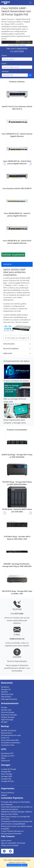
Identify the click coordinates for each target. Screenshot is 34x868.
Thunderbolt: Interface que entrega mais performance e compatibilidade (16, 822)
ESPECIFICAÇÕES (9, 344)
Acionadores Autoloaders (10, 742)
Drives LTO (5, 738)
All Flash (4, 722)
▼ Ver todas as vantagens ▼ (17, 338)
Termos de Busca (7, 793)
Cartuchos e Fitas (7, 745)
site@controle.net (17, 639)
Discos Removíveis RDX (10, 740)
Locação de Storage (8, 769)
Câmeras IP (5, 761)
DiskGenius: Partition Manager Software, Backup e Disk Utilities (16, 813)
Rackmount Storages (9, 715)
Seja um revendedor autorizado (13, 843)
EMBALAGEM (7, 353)
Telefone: (5, 71)
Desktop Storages (8, 717)
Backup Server (6, 733)
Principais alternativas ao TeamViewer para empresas (15, 803)
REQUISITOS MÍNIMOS (11, 349)
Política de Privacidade (9, 845)
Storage (4, 707)
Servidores (5, 687)
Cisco (23, 45)
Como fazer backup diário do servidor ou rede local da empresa (16, 808)
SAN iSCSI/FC (6, 697)
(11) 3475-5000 (17, 51)
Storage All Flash (7, 781)
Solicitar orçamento (13, 254)
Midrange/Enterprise (9, 699)
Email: (4, 63)
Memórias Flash (7, 694)
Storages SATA (6, 776)
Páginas (4, 795)
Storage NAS (6, 771)
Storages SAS (6, 779)
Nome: (4, 55)
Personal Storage (7, 712)
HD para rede (6, 710)
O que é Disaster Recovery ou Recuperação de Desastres (12, 832)
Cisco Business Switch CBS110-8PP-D (16, 188)
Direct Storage (6, 774)
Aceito (25, 865)
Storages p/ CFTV (7, 756)
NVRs (3, 758)
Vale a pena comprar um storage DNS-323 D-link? (15, 817)
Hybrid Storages (7, 719)
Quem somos (6, 840)
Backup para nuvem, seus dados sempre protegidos (16, 827)
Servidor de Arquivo (8, 730)
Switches (4, 692)
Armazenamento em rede (11, 735)
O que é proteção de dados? (16, 380)
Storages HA (6, 689)
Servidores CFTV (7, 753)
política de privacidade (14, 865)
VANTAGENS (7, 264)
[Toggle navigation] (30, 2)
